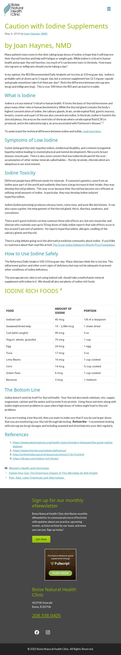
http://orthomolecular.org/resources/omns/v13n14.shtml (48, 454)
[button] (37, 632)
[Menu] (109, 9)
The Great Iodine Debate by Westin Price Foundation (83, 244)
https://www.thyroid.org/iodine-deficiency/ (39, 450)
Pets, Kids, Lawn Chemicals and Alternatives (37, 477)
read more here (92, 131)
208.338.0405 (46, 615)
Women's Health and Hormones (29, 468)
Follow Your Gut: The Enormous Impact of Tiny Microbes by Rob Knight (53, 473)
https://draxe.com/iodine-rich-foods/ (36, 458)
